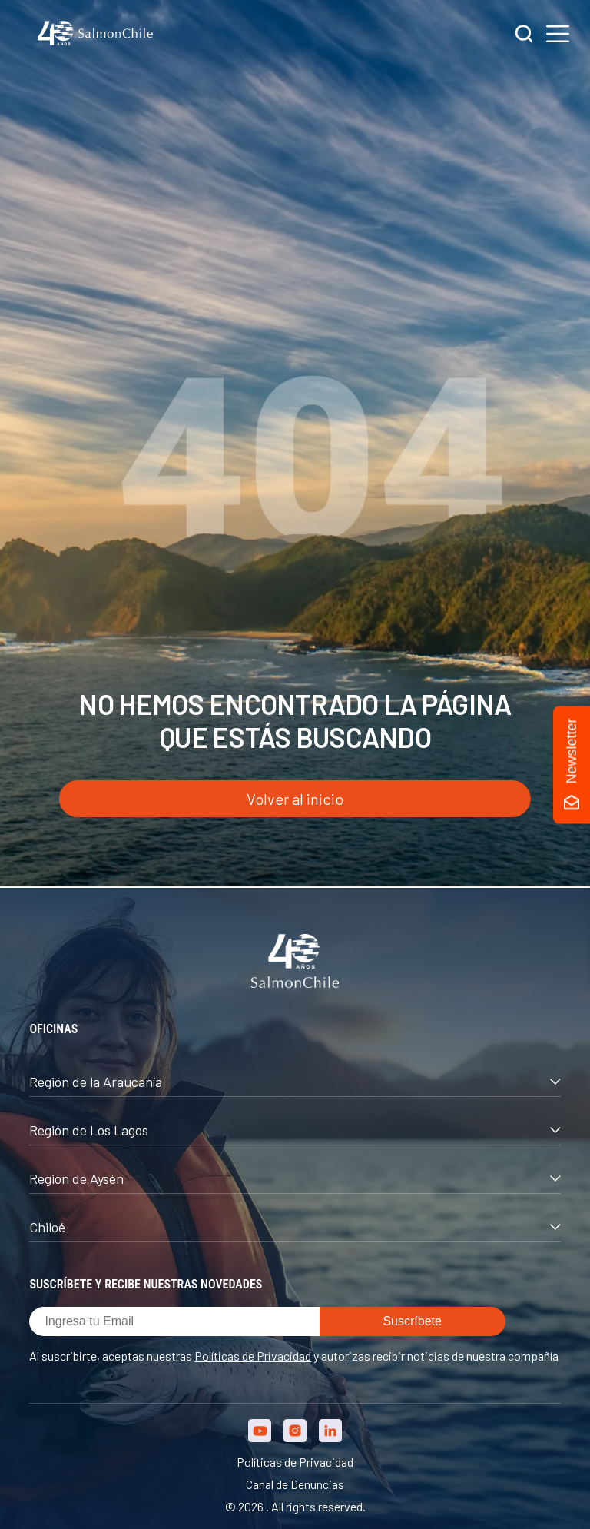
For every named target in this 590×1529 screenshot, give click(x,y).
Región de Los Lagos (294, 1130)
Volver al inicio (295, 798)
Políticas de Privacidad (252, 1355)
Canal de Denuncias (295, 1484)
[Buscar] (524, 35)
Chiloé (294, 1226)
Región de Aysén (294, 1178)
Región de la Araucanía (294, 1081)
